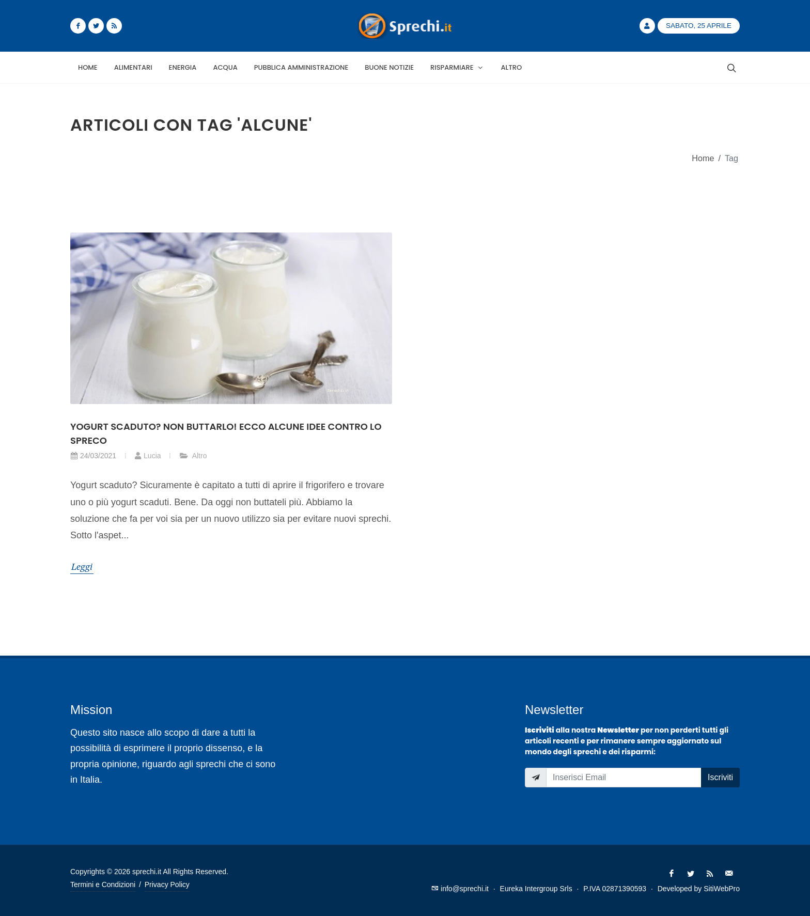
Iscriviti (720, 777)
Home (703, 158)
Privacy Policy (167, 884)
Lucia (147, 456)
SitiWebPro (722, 888)
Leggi (81, 566)
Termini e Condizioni (102, 884)
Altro (193, 456)
